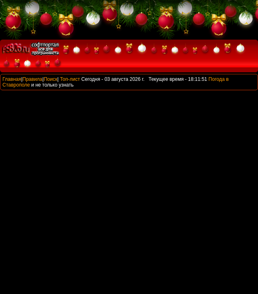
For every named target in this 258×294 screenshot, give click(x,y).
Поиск (50, 79)
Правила (33, 79)
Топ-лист (70, 79)
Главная (11, 79)
